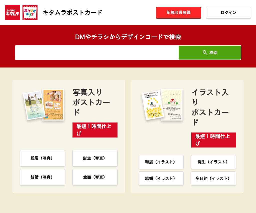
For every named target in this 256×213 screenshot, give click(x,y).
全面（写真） (95, 177)
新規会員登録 (178, 12)
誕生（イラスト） (214, 162)
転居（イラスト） (161, 162)
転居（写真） (42, 158)
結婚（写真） (42, 177)
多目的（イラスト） (214, 178)
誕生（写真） (95, 158)
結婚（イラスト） (161, 178)
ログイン (228, 12)
